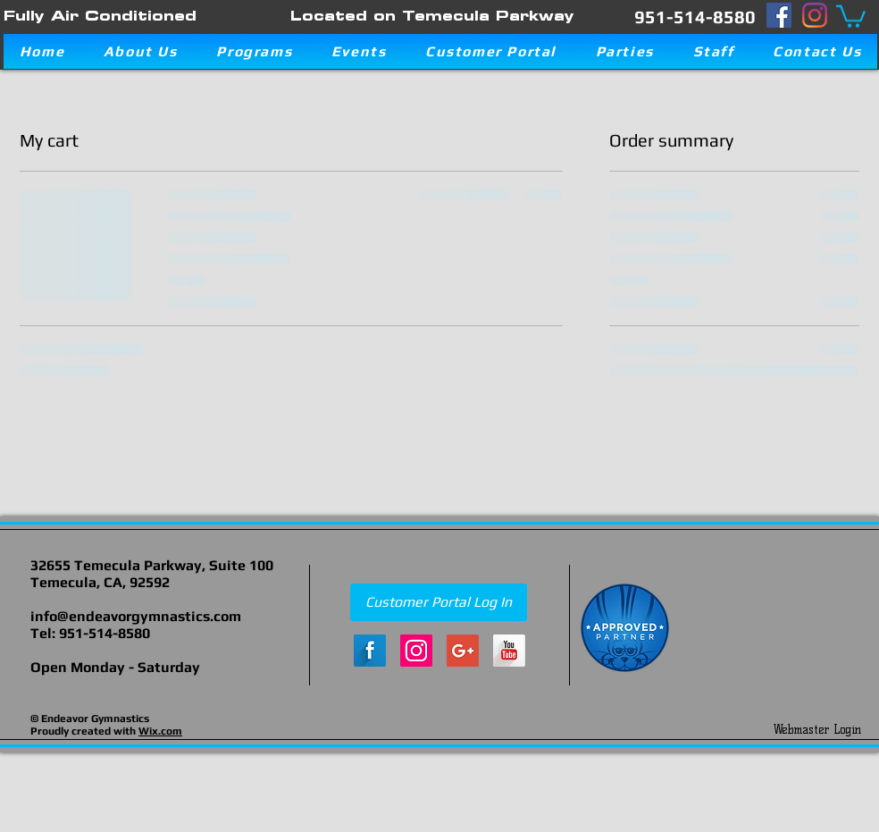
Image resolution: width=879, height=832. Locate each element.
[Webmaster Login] (817, 729)
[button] (851, 15)
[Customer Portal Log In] (438, 602)
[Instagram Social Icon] (416, 651)
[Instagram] (814, 15)
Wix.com (160, 731)
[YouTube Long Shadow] (509, 651)
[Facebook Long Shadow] (370, 651)
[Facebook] (778, 15)
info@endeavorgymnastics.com (135, 616)
